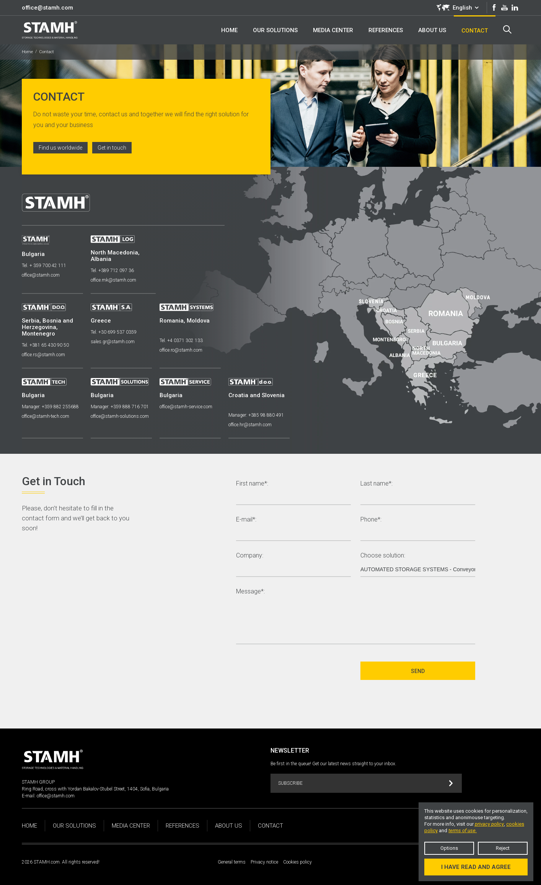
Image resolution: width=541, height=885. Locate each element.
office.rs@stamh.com (43, 354)
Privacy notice (264, 862)
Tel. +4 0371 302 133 (181, 340)
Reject (503, 848)
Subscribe (365, 783)
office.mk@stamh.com (113, 280)
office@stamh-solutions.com (120, 416)
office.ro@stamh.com (181, 350)
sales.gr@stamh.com (113, 341)
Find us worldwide (60, 148)
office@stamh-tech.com (45, 416)
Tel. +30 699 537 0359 (114, 332)
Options (449, 848)
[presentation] (294, 671)
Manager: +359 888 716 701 (120, 406)
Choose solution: (382, 556)
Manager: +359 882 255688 (50, 406)
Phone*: (370, 520)
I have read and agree (476, 867)
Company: (249, 556)
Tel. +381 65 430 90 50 (45, 345)
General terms (232, 862)
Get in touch (112, 148)
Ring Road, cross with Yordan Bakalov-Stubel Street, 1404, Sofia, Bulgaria (95, 789)
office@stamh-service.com (186, 406)
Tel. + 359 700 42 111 (44, 265)
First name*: (252, 484)
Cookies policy (297, 862)
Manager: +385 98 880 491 (256, 415)
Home (27, 51)
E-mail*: (246, 520)
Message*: (250, 591)
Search (507, 29)
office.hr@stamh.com (250, 424)
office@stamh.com (47, 7)
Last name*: (376, 484)
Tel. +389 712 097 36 (112, 270)
